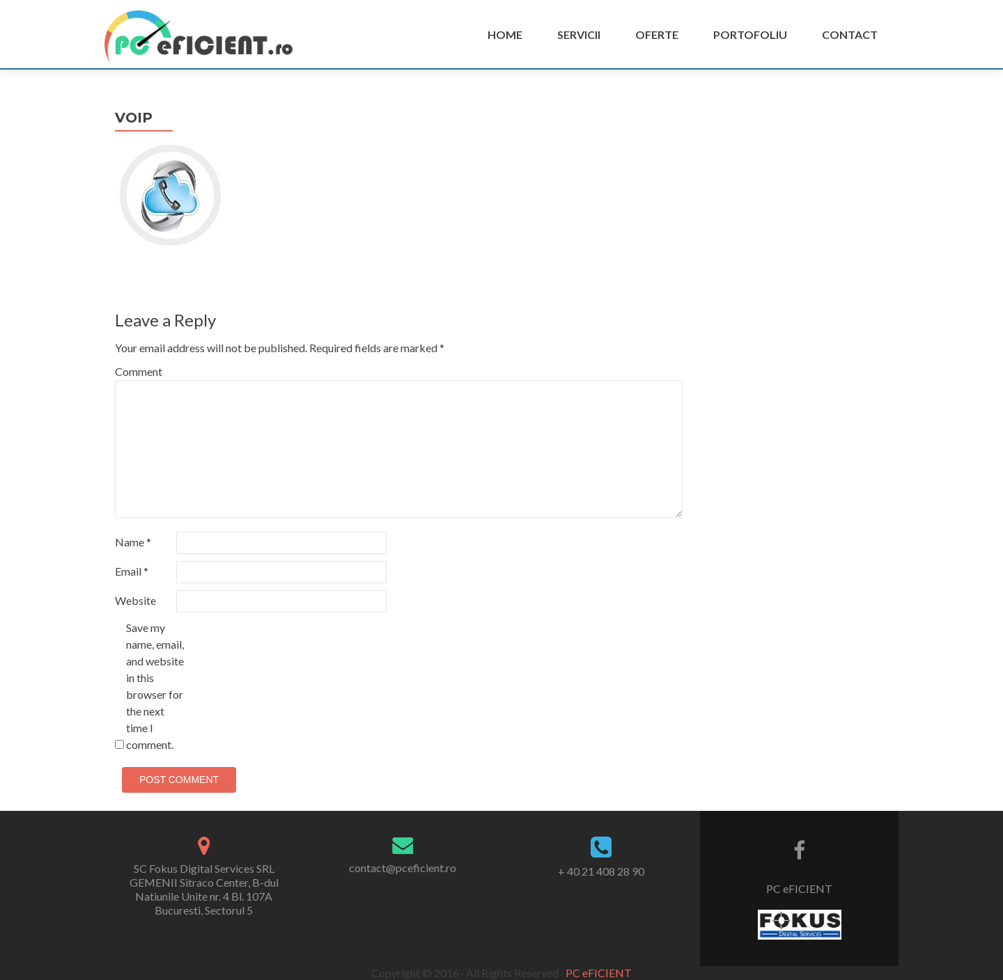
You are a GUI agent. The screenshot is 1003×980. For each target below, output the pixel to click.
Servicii (578, 34)
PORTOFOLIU (750, 34)
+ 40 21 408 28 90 (601, 871)
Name (133, 541)
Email (131, 571)
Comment (138, 371)
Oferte (656, 34)
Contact (850, 34)
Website (135, 600)
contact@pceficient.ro (402, 867)
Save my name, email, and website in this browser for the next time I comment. (155, 686)
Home (505, 34)
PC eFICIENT (799, 888)
